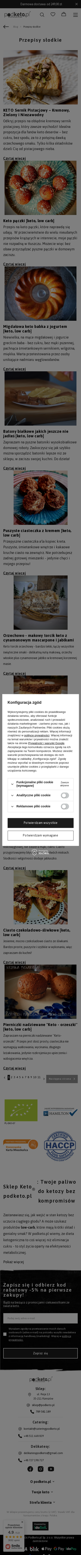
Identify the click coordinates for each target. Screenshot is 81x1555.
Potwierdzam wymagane (40, 835)
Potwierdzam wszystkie (41, 823)
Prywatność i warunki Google (46, 743)
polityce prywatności (36, 735)
